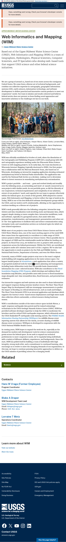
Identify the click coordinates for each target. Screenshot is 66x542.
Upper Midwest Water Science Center (18, 31)
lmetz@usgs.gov (14, 425)
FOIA (36, 474)
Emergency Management (44, 495)
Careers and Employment (44, 491)
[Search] (56, 6)
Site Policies (6, 478)
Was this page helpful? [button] (47, 540)
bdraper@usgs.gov (14, 406)
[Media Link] (33, 120)
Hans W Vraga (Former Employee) (21, 384)
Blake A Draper (10, 397)
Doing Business (7, 495)
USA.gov (38, 487)
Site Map (5, 482)
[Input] (45, 6)
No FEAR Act (6, 487)
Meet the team (8, 452)
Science (7, 365)
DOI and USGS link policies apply (47, 482)
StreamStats (27, 261)
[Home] (8, 7)
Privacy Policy (40, 478)
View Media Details (28, 139)
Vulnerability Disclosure (11, 491)
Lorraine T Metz (11, 416)
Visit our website (8, 448)
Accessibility (6, 474)
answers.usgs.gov (8, 535)
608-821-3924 (14, 409)
